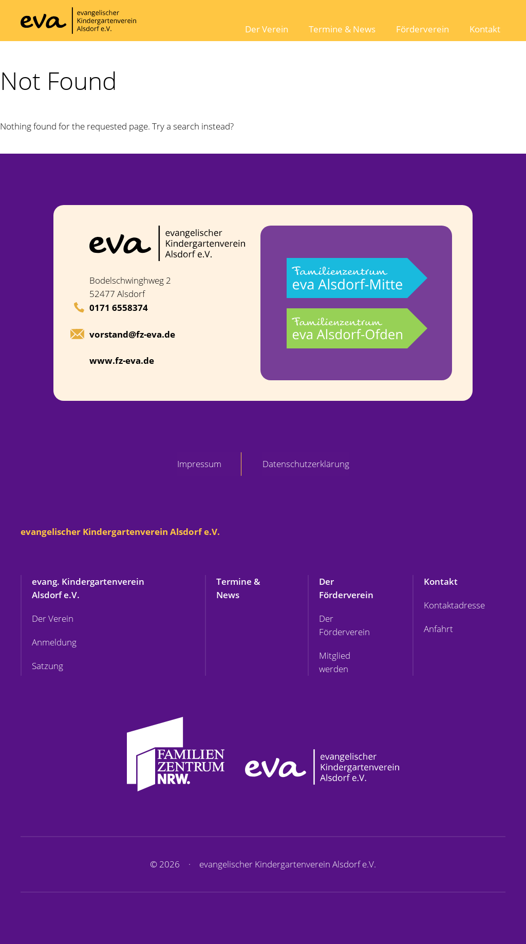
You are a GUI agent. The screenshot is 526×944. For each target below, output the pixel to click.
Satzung (47, 666)
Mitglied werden (334, 662)
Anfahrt (438, 629)
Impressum (199, 464)
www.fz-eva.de (121, 360)
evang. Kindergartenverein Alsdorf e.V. (88, 588)
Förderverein (422, 29)
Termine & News (342, 29)
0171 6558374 (118, 307)
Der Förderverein (346, 588)
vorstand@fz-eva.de (132, 334)
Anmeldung (54, 642)
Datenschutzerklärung (306, 464)
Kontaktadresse (454, 605)
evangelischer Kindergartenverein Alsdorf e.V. (120, 532)
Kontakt (484, 29)
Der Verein (266, 29)
